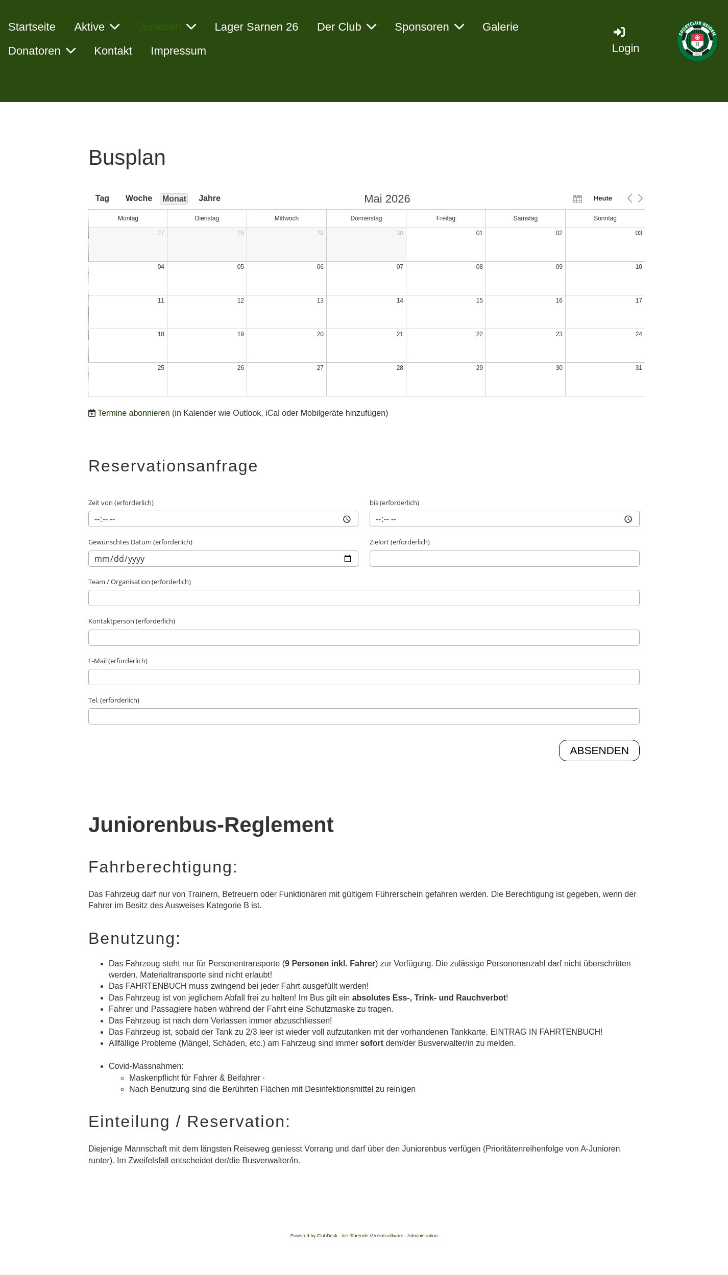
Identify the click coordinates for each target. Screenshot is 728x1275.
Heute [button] (603, 198)
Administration (422, 1235)
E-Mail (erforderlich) (118, 660)
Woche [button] (138, 198)
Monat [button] (174, 198)
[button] (629, 198)
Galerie (500, 26)
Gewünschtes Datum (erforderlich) (140, 541)
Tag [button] (102, 198)
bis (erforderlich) (394, 502)
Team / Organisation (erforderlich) (139, 581)
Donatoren (42, 50)
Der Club (346, 26)
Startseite (32, 26)
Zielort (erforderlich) (400, 541)
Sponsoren (429, 26)
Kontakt (113, 50)
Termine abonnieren (133, 413)
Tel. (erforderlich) (113, 700)
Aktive (96, 26)
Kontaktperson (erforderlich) (131, 621)
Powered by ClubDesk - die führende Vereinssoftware (346, 1235)
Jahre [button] (210, 198)
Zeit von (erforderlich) (121, 502)
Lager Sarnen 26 (257, 26)
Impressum (178, 50)
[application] (366, 295)
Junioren (167, 26)
